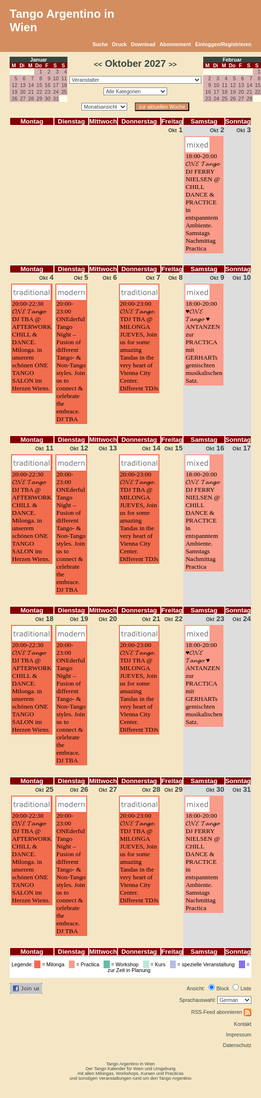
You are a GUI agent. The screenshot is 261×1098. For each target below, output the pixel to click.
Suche (100, 44)
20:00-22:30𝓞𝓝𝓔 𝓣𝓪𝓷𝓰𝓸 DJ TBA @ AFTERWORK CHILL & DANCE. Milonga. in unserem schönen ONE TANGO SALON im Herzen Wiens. (32, 346)
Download (143, 44)
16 (48, 85)
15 (39, 85)
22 (39, 92)
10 (56, 78)
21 (31, 92)
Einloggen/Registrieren (223, 44)
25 (64, 92)
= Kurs (156, 964)
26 (14, 98)
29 (39, 98)
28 (31, 98)
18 (64, 85)
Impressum (238, 1034)
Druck (119, 44)
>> (173, 64)
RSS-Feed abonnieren (221, 1012)
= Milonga (50, 964)
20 (23, 92)
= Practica (85, 964)
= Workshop (123, 964)
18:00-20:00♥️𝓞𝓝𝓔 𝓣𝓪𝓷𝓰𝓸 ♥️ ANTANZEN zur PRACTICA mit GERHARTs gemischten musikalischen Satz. (203, 342)
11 (64, 78)
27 (23, 98)
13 (23, 85)
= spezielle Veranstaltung (204, 964)
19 (14, 92)
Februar (232, 59)
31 (56, 98)
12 (14, 85)
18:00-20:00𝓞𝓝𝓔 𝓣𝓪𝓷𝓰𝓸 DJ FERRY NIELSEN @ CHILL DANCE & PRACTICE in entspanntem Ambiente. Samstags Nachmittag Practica (202, 202)
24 (56, 92)
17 (56, 85)
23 (48, 92)
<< (98, 64)
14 (31, 85)
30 (48, 98)
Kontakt (242, 1024)
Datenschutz (237, 1045)
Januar (38, 59)
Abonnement (175, 44)
